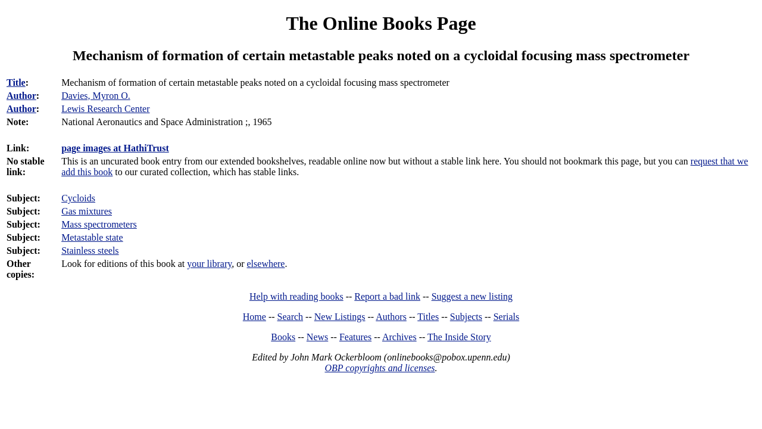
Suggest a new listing (472, 296)
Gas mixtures (86, 211)
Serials (507, 317)
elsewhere (266, 264)
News (317, 337)
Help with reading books (296, 296)
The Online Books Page (381, 23)
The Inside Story (459, 337)
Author (21, 96)
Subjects (466, 317)
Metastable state (92, 237)
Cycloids (78, 198)
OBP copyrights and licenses (379, 368)
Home (254, 317)
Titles (428, 317)
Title (16, 82)
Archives (399, 337)
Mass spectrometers (99, 224)
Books (283, 337)
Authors (391, 317)
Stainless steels (89, 250)
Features (355, 337)
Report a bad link (387, 296)
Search (290, 317)
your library (209, 264)
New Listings (340, 317)
